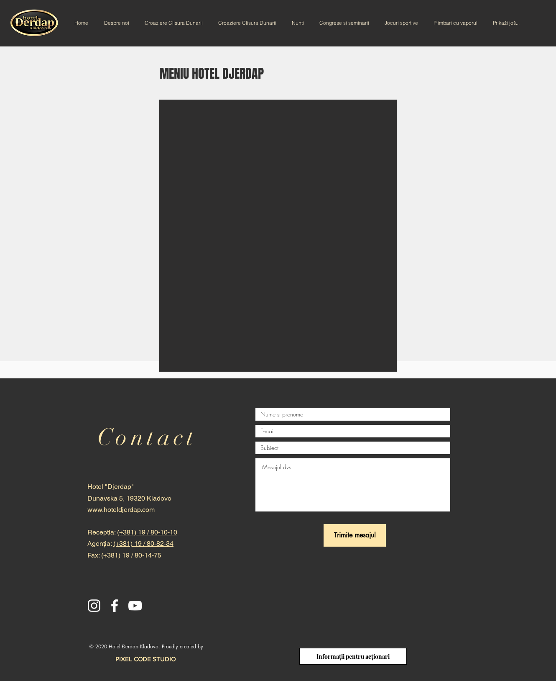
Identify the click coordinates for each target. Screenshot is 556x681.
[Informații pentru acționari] (353, 656)
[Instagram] (94, 605)
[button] (278, 236)
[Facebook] (114, 605)
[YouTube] (135, 605)
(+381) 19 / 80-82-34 (143, 543)
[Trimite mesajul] (355, 535)
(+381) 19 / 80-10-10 (147, 532)
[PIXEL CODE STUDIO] (145, 658)
